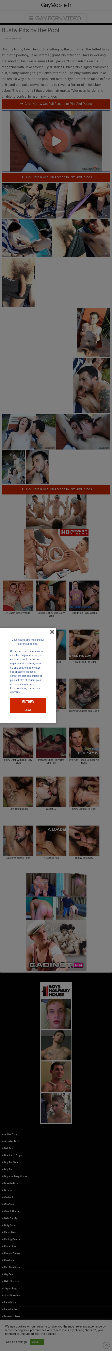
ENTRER (28, 702)
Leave (28, 709)
